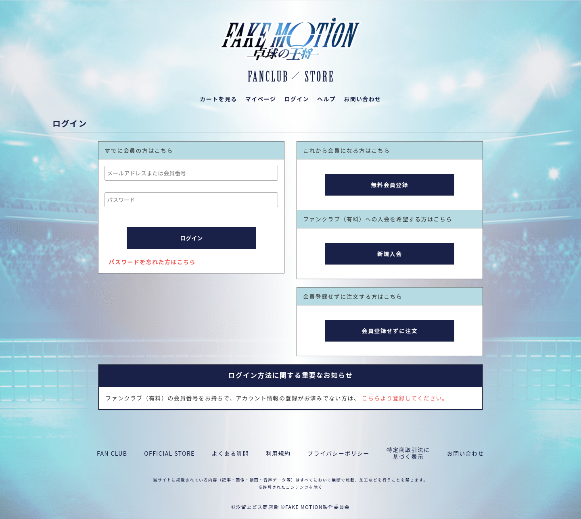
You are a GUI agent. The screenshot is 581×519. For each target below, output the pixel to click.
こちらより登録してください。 (405, 398)
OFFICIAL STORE (169, 453)
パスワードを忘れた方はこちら (152, 262)
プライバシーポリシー (338, 453)
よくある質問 (230, 453)
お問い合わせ (465, 453)
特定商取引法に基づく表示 (408, 453)
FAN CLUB (112, 453)
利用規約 (278, 453)
